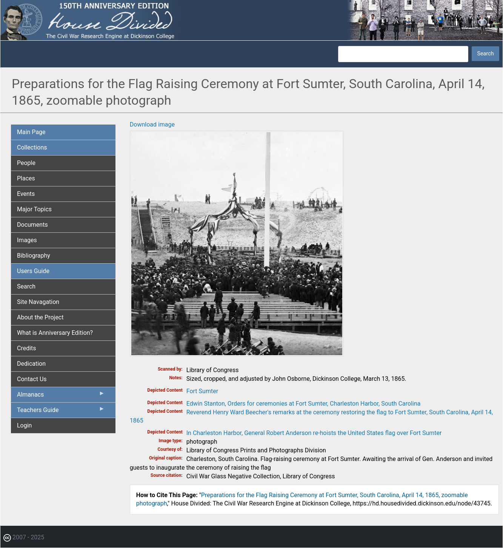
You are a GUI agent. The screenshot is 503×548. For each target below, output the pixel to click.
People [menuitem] (26, 162)
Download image (152, 124)
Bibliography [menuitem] (33, 255)
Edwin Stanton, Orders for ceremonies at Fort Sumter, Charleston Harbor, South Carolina (303, 403)
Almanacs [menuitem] (61, 396)
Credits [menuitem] (26, 348)
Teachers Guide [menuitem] (61, 412)
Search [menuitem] (26, 286)
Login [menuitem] (24, 425)
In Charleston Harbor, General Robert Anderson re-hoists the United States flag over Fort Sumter (314, 433)
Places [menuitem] (26, 178)
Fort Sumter (202, 391)
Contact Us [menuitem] (32, 379)
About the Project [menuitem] (40, 317)
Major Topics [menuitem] (34, 209)
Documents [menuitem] (32, 224)
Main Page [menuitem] (31, 132)
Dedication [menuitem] (31, 363)
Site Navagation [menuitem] (38, 301)
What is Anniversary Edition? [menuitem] (55, 332)
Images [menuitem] (27, 240)
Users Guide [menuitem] (33, 271)
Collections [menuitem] (32, 147)
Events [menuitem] (26, 193)
